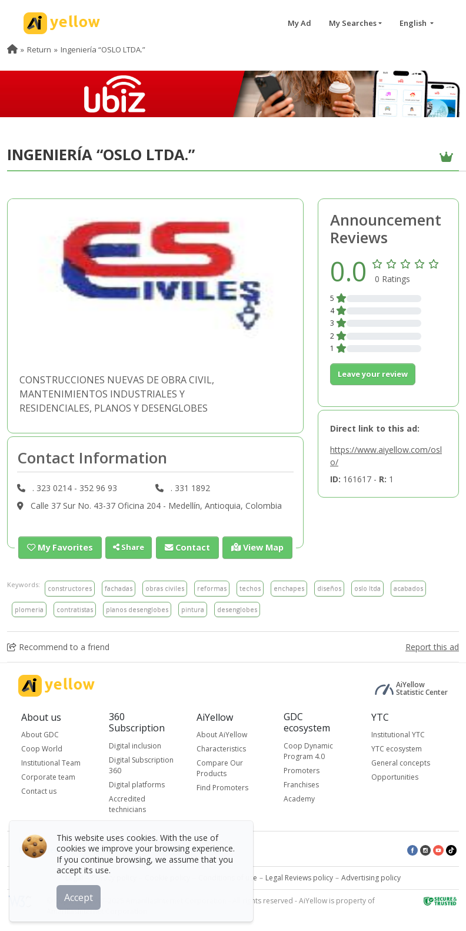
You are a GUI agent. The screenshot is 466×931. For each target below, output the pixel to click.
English (414, 23)
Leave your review (373, 374)
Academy (299, 798)
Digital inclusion (135, 745)
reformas (212, 587)
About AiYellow (222, 734)
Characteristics (221, 748)
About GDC (40, 734)
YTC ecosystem (396, 748)
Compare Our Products (220, 767)
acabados (408, 587)
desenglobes (237, 608)
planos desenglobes (137, 608)
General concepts (400, 762)
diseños (329, 587)
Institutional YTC (398, 734)
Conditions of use (227, 877)
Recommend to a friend (58, 646)
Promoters (301, 770)
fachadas (118, 587)
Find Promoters (222, 787)
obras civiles (164, 587)
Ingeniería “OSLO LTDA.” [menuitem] (103, 49)
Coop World (41, 748)
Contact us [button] (38, 791)
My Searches (353, 23)
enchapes (289, 587)
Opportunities (394, 776)
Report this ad (432, 646)
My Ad (299, 23)
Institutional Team (51, 762)
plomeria (29, 608)
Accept (80, 895)
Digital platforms (137, 784)
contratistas (74, 608)
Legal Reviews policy (299, 877)
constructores (70, 587)
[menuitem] (12, 49)
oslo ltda (367, 587)
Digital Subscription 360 (141, 764)
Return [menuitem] (39, 49)
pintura (192, 608)
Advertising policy (371, 877)
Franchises (301, 784)
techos (250, 587)
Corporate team (48, 776)
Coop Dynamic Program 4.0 (308, 750)
